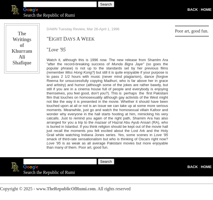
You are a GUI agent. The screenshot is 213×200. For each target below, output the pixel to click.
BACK (192, 10)
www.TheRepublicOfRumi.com (65, 188)
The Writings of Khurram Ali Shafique (22, 48)
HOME (206, 10)
